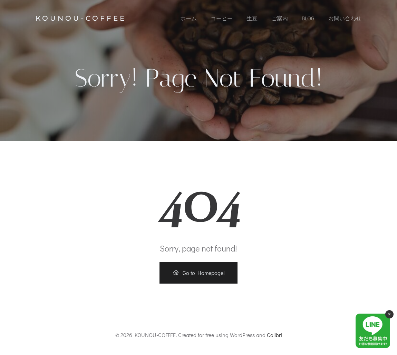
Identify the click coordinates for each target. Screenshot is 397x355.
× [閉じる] (389, 314)
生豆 (252, 18)
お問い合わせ (344, 18)
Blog (308, 18)
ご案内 (279, 18)
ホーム (188, 18)
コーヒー (222, 18)
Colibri (274, 334)
